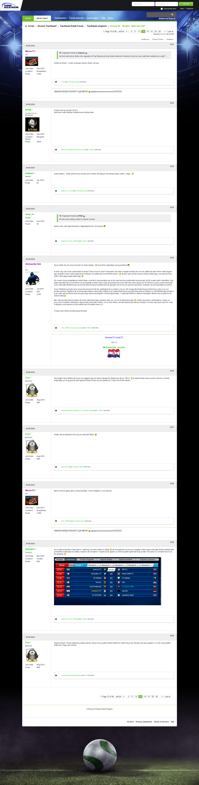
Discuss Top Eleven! (47, 26)
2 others (84, 241)
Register (190, 8)
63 (160, 31)
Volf (86, 675)
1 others (92, 150)
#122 (172, 103)
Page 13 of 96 (111, 31)
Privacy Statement (144, 722)
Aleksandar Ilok (75, 150)
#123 (172, 166)
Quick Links (92, 18)
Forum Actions (76, 18)
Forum (28, 18)
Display (169, 39)
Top (172, 722)
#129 (172, 542)
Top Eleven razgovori (97, 26)
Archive (130, 722)
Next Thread (107, 709)
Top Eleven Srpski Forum (72, 26)
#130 (172, 636)
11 (135, 31)
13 (143, 31)
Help (182, 8)
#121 (172, 44)
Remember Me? (170, 9)
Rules (110, 18)
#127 (172, 427)
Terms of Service (161, 722)
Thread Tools (157, 39)
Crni (62, 82)
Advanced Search (167, 18)
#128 (172, 484)
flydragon (77, 675)
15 (152, 31)
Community (60, 18)
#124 (172, 207)
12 (139, 31)
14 (148, 31)
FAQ (103, 18)
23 (156, 31)
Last (170, 31)
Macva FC (64, 150)
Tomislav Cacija (74, 82)
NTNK (75, 241)
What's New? (42, 18)
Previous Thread (94, 709)
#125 (172, 258)
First (121, 31)
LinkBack (144, 39)
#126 (172, 371)
